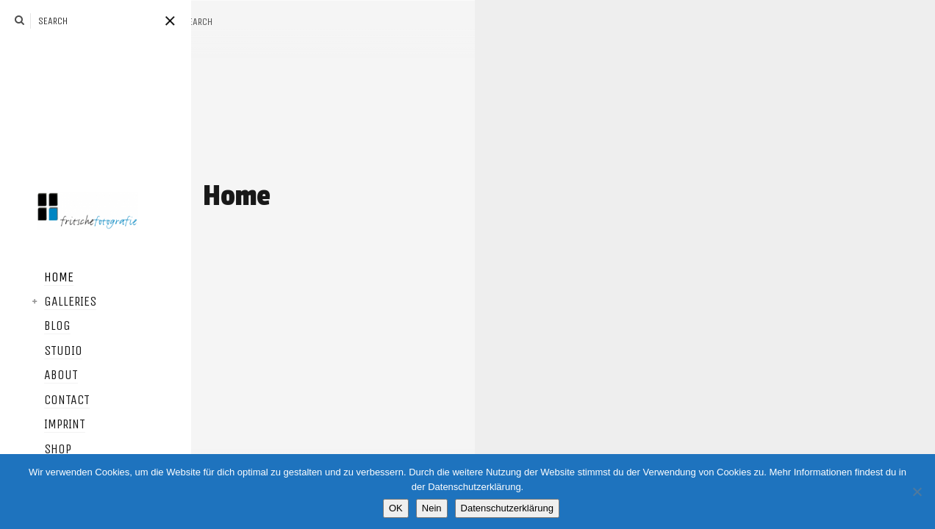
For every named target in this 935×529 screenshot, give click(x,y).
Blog (35, 326)
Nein (432, 508)
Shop (35, 449)
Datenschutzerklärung (507, 508)
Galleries (48, 302)
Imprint (42, 424)
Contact (45, 400)
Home (36, 277)
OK (396, 508)
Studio (41, 351)
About (39, 375)
